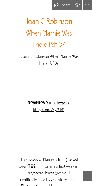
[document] (48, 93)
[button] (62, 5)
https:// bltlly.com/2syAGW (51, 106)
